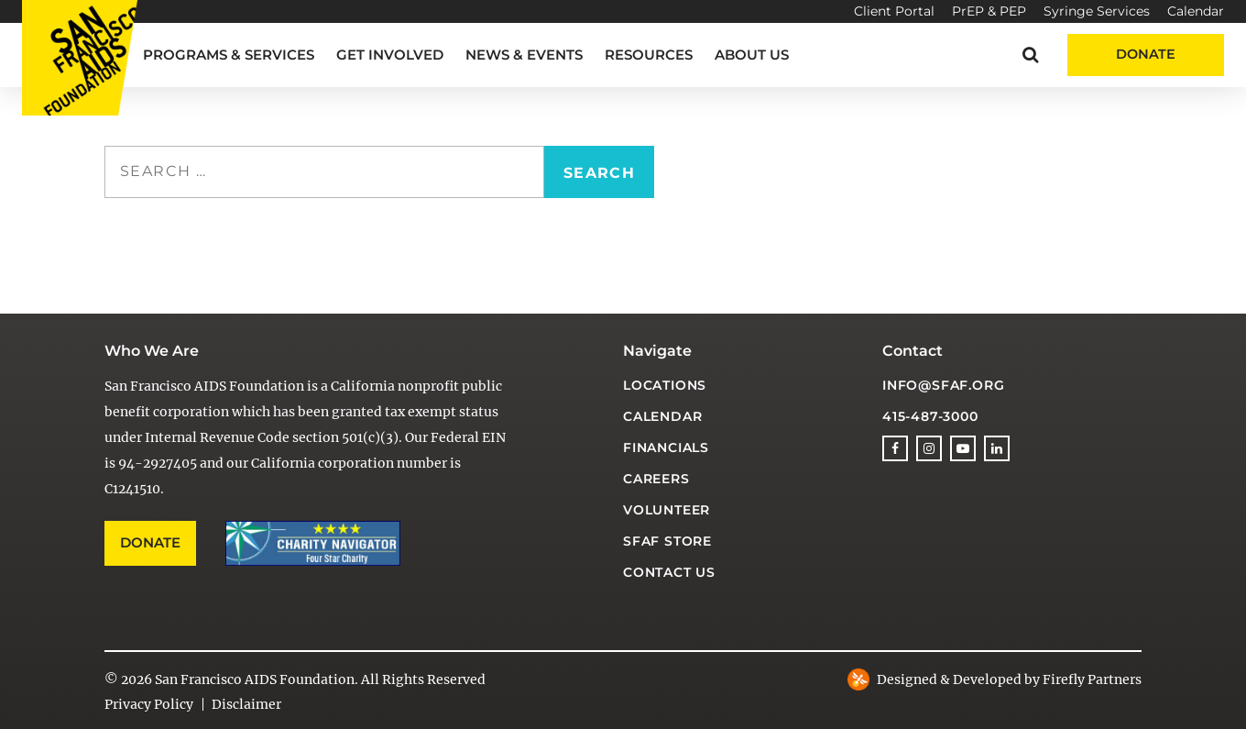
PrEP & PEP (989, 11)
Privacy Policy (148, 704)
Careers (656, 478)
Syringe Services (1097, 11)
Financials (666, 447)
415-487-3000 (930, 416)
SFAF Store (667, 541)
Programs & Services (228, 54)
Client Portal (894, 11)
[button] (1030, 54)
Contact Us (669, 572)
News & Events (524, 54)
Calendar (1195, 11)
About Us (752, 54)
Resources (649, 54)
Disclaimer (246, 704)
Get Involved (389, 54)
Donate (1145, 54)
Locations (664, 385)
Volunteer (666, 510)
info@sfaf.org (943, 385)
